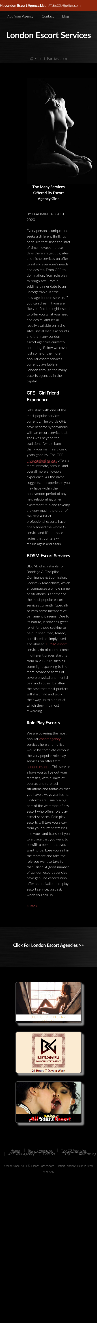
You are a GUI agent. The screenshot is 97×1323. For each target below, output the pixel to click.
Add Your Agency (20, 16)
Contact (48, 16)
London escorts (38, 766)
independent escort (42, 460)
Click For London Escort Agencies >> (48, 945)
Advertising (87, 1154)
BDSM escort (56, 644)
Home (15, 1150)
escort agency (49, 738)
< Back (32, 906)
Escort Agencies (29, 5)
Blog (65, 16)
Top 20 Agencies (63, 5)
